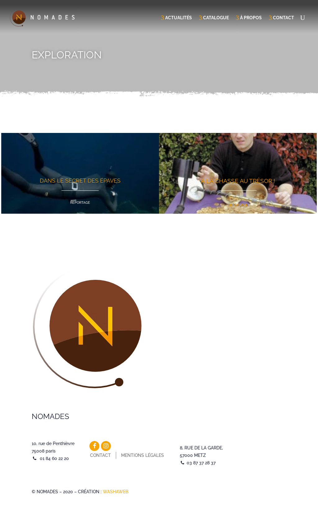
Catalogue (216, 17)
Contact (283, 17)
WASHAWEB (115, 491)
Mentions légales (142, 455)
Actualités (178, 17)
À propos (251, 17)
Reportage (80, 203)
